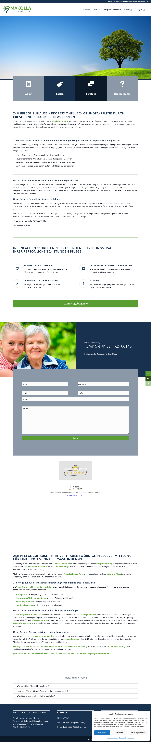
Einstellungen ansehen (138, 733)
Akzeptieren (102, 733)
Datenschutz (122, 738)
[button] (146, 714)
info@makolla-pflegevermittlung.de (137, 1)
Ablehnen (119, 733)
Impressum (131, 738)
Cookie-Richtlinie (112, 738)
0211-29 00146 (117, 1)
